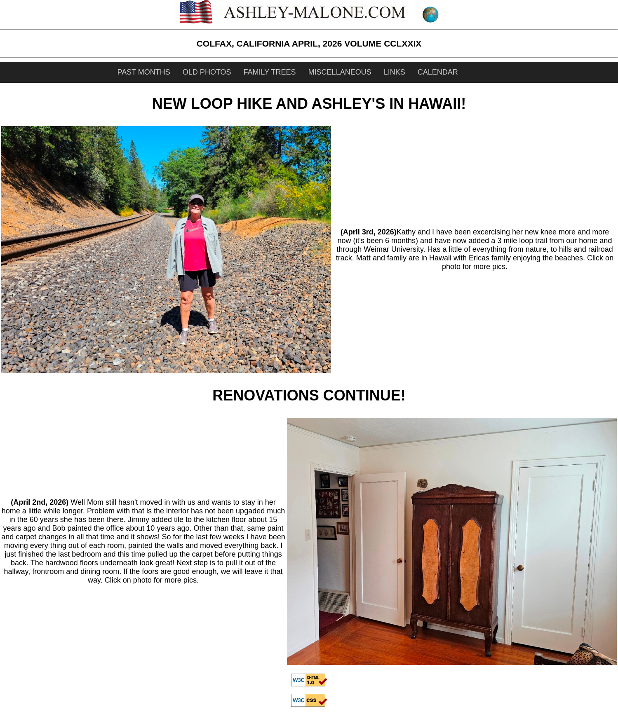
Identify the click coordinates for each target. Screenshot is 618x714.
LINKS (394, 72)
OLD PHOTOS (207, 72)
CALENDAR (438, 72)
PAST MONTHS (143, 72)
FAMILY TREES (270, 72)
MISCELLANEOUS (339, 72)
